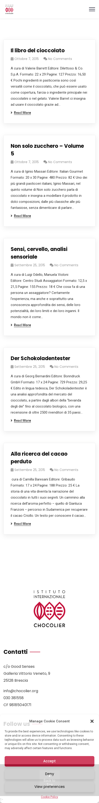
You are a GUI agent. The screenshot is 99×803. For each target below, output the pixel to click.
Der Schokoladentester (40, 358)
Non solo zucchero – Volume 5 (47, 149)
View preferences (49, 786)
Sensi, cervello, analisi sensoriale (39, 253)
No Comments (60, 58)
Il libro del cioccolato (38, 50)
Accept (49, 761)
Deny (49, 773)
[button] (92, 721)
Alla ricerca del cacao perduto (39, 457)
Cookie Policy (49, 797)
